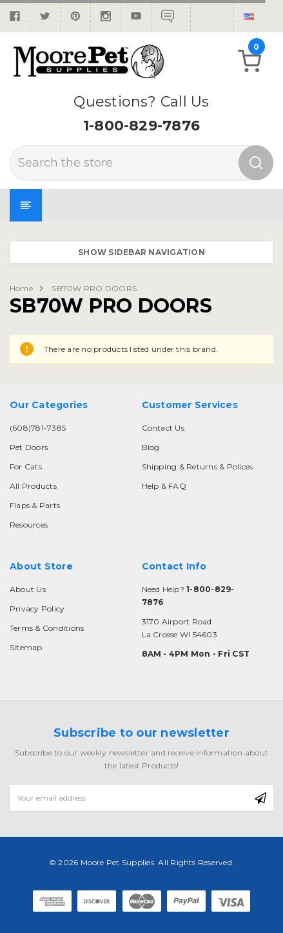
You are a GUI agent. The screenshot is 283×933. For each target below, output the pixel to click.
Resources (29, 524)
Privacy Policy (37, 608)
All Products (33, 486)
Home (21, 288)
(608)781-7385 (38, 428)
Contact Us (163, 428)
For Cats (26, 466)
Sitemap (26, 647)
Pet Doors (29, 447)
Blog (151, 447)
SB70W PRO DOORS (94, 288)
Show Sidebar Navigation (141, 252)
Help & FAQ (164, 486)
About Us (28, 589)
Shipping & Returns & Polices (197, 466)
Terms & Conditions (47, 628)
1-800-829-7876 (141, 125)
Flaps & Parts (35, 505)
